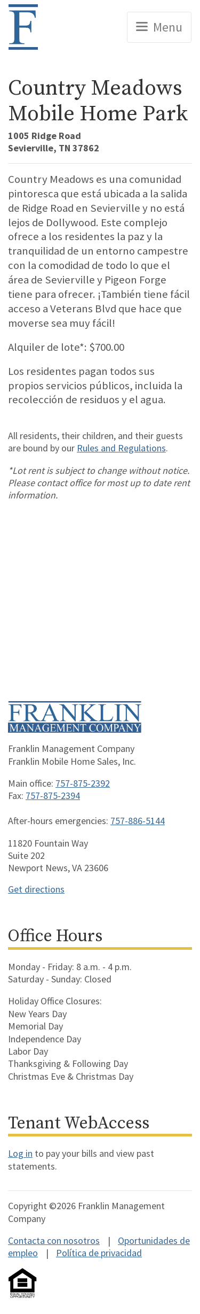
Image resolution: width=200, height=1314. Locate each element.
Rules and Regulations (121, 448)
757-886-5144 (137, 820)
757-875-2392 (82, 783)
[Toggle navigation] (159, 27)
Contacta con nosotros (54, 1240)
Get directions (36, 889)
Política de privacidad (99, 1253)
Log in (20, 1153)
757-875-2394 (53, 795)
